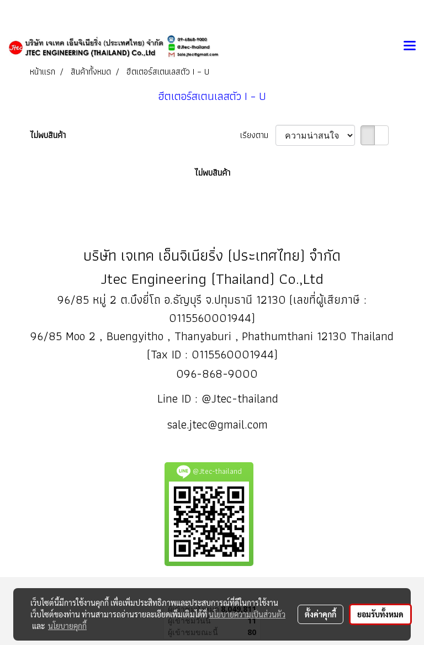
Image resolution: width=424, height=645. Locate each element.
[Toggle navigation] (410, 46)
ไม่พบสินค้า (48, 135)
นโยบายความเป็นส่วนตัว (247, 614)
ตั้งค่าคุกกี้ (320, 614)
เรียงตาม (257, 135)
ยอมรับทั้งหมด (380, 614)
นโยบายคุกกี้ (67, 626)
